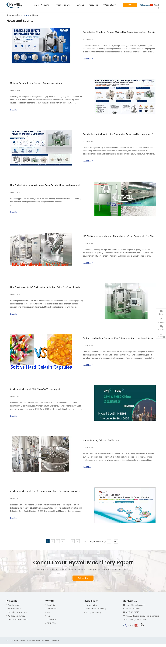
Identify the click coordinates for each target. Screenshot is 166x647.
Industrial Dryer (14, 611)
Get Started (83, 580)
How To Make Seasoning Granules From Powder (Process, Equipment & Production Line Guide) (58, 186)
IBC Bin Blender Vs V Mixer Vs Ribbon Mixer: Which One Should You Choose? (121, 237)
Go (115, 544)
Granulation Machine (17, 615)
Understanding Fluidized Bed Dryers (101, 442)
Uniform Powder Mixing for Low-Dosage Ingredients (36, 83)
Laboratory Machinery (17, 622)
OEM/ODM (51, 625)
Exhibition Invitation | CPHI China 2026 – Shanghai (35, 391)
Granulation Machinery (96, 611)
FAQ (48, 618)
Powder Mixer (14, 607)
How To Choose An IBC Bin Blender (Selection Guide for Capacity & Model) (48, 288)
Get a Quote (130, 5)
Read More (88, 59)
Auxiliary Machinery (16, 618)
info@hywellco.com (136, 607)
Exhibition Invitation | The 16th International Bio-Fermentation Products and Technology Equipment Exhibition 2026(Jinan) (72, 493)
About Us (51, 607)
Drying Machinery (93, 615)
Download (51, 622)
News (49, 615)
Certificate (52, 611)
